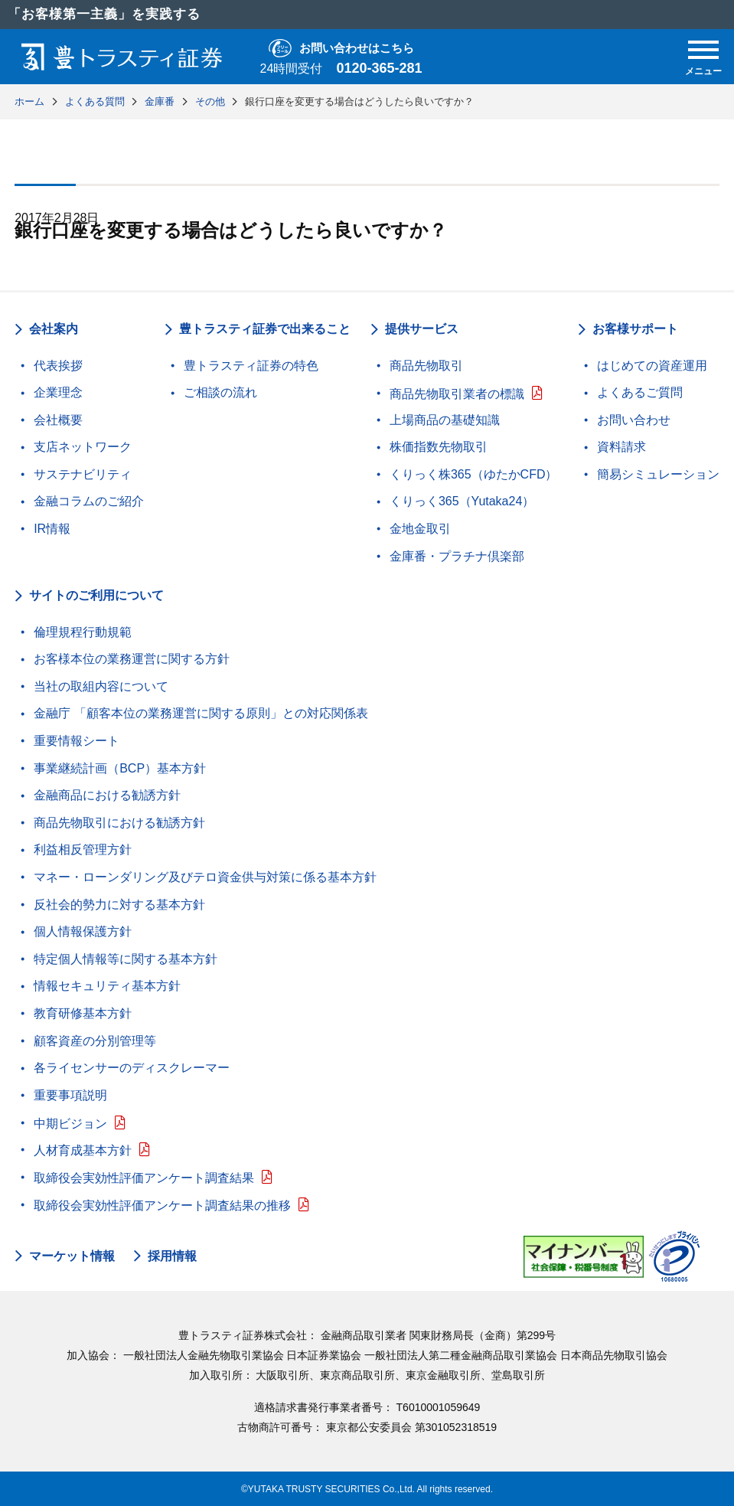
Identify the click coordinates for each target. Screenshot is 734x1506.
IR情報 (52, 528)
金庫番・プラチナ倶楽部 (457, 556)
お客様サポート (635, 328)
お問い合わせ (633, 419)
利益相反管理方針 (83, 849)
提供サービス (421, 328)
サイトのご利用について (96, 595)
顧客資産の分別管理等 (95, 1040)
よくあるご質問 (640, 392)
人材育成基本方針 (83, 1150)
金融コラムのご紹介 (89, 501)
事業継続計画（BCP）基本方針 (120, 768)
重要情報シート (76, 740)
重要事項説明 (70, 1095)
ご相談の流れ (220, 392)
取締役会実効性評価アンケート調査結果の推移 (162, 1205)
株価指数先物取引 (439, 446)
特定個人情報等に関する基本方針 (125, 958)
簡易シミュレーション (658, 474)
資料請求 (621, 446)
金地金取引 (420, 528)
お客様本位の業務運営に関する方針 (132, 658)
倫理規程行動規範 (83, 632)
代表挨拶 (58, 365)
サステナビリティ (83, 474)
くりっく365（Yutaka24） (462, 501)
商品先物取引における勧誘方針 (119, 822)
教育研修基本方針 (83, 1013)
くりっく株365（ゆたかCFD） (474, 474)
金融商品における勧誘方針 (107, 795)
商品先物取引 (426, 365)
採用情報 (172, 1256)
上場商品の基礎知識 (445, 419)
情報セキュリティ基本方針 (107, 985)
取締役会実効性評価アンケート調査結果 (144, 1177)
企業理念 (58, 392)
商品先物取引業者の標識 (457, 393)
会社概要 (58, 419)
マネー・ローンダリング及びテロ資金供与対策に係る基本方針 (205, 877)
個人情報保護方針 (83, 931)
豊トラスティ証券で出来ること (265, 328)
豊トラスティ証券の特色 (251, 365)
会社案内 (53, 328)
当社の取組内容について (101, 686)
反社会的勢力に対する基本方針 (119, 904)
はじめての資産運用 (652, 365)
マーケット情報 (72, 1256)
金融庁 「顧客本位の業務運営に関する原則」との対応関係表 (200, 713)
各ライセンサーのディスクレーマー (132, 1067)
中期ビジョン (70, 1123)
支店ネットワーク (83, 446)
